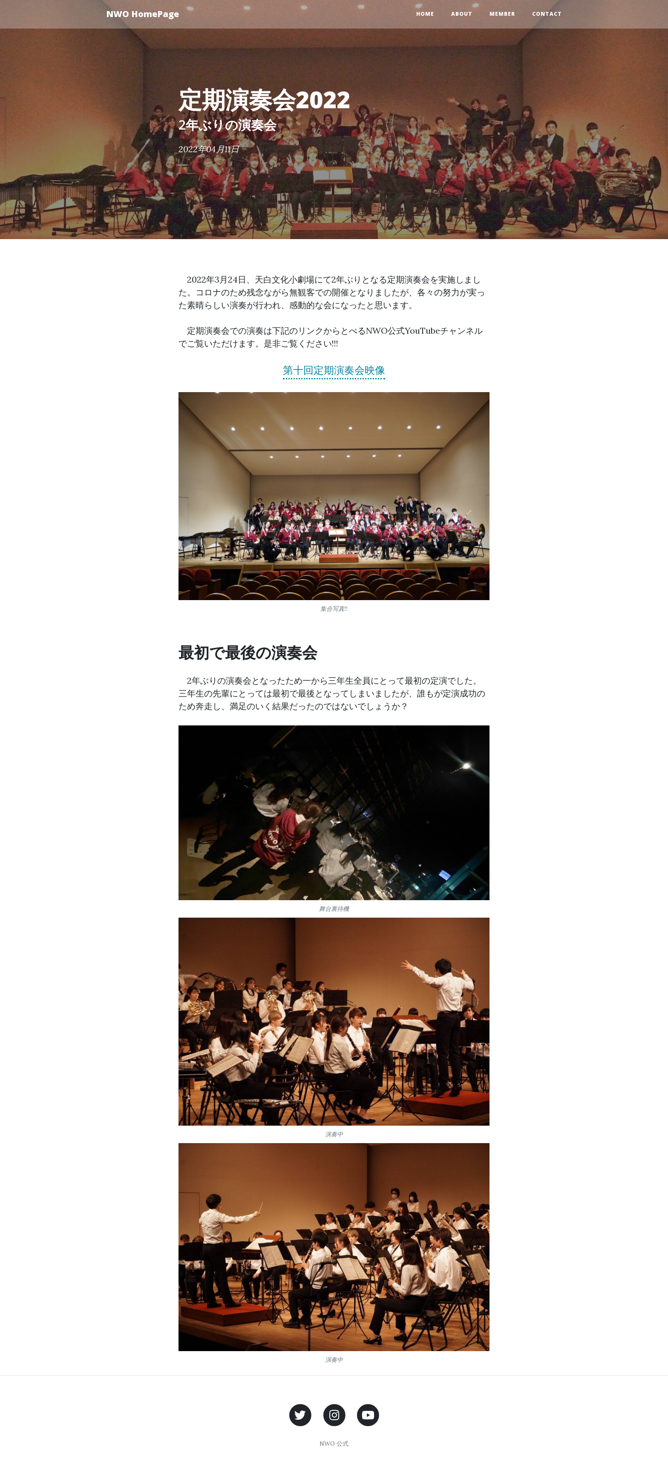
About (461, 13)
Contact (547, 13)
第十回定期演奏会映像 (334, 370)
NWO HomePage (142, 14)
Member (502, 13)
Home (425, 13)
